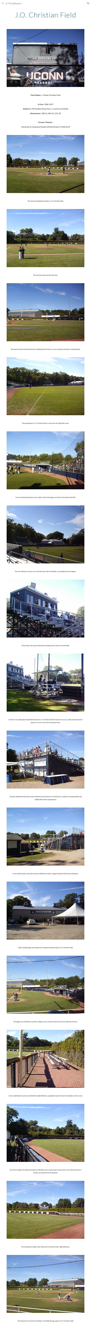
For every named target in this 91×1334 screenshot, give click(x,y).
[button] (3, 3)
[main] (45, 15)
